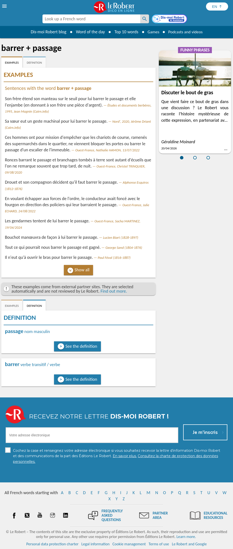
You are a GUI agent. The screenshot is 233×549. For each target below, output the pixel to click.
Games (152, 32)
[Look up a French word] (144, 18)
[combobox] (91, 18)
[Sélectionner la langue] (217, 6)
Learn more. (186, 536)
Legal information (95, 544)
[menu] (5, 6)
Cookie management (129, 544)
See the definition (81, 346)
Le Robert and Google (189, 544)
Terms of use (159, 544)
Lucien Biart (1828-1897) (120, 237)
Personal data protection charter (52, 544)
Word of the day (88, 32)
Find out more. (113, 291)
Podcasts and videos (186, 32)
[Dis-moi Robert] (169, 19)
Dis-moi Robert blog (47, 32)
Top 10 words (125, 32)
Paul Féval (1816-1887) (114, 257)
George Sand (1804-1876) (124, 247)
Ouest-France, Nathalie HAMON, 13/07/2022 (107, 150)
